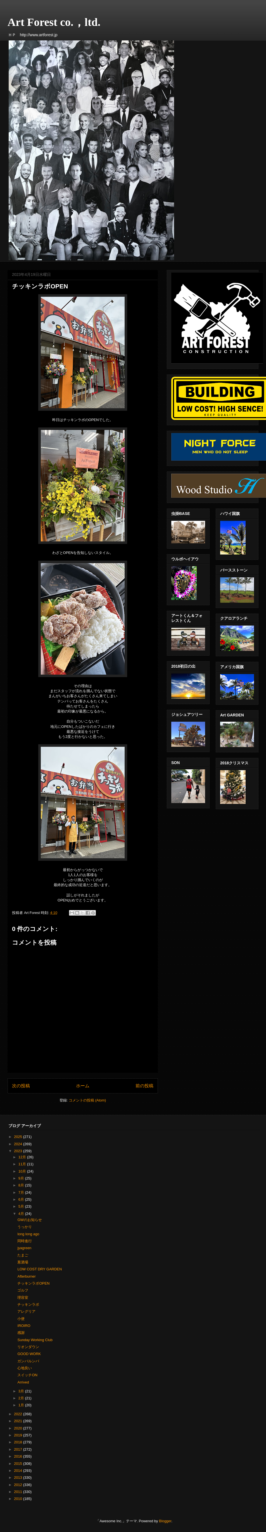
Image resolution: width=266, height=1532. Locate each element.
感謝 (21, 1333)
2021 (18, 1421)
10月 (22, 1171)
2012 (18, 1485)
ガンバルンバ (28, 1361)
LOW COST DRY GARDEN (39, 1269)
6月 (21, 1199)
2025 (18, 1137)
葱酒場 (22, 1262)
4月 (21, 1214)
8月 (21, 1185)
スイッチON (27, 1375)
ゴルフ (22, 1290)
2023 (18, 1151)
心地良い (24, 1368)
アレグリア (26, 1311)
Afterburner (26, 1276)
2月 (21, 1398)
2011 (18, 1492)
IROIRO (23, 1326)
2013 (18, 1477)
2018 (18, 1442)
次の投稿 (21, 1085)
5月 (21, 1206)
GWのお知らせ (29, 1220)
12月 (22, 1157)
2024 (18, 1144)
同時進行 (24, 1241)
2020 (18, 1428)
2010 (18, 1499)
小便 (21, 1319)
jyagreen (24, 1248)
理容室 (22, 1297)
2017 (18, 1449)
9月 (21, 1178)
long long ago (28, 1234)
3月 (21, 1391)
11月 (22, 1164)
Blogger (165, 1521)
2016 (18, 1456)
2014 (18, 1470)
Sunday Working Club (35, 1340)
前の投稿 (144, 1085)
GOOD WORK (29, 1354)
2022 (18, 1414)
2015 (18, 1464)
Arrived (23, 1382)
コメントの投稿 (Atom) (87, 1100)
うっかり (24, 1227)
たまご (22, 1255)
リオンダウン (28, 1347)
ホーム (82, 1085)
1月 (21, 1405)
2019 (18, 1435)
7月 (21, 1192)
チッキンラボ (28, 1304)
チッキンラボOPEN (33, 1283)
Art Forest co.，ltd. (54, 22)
